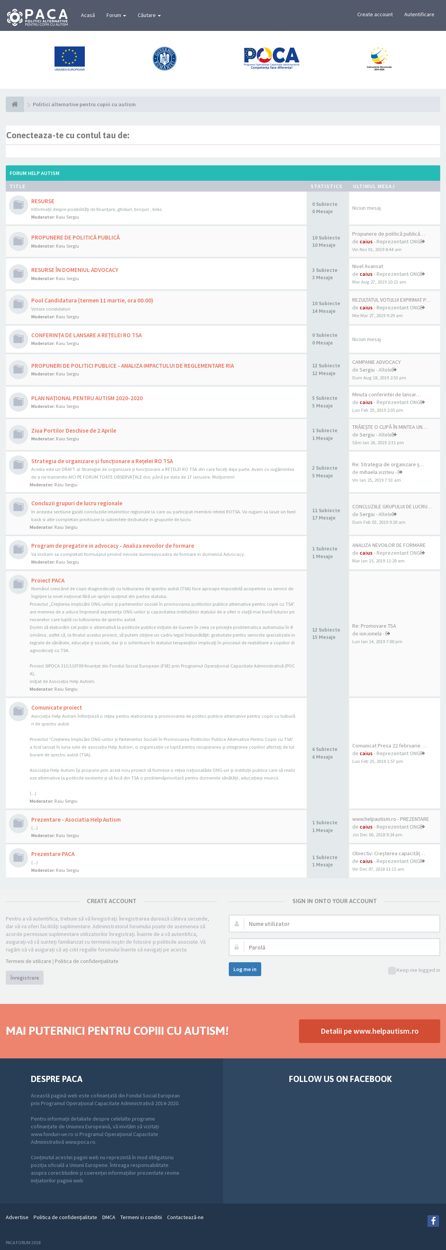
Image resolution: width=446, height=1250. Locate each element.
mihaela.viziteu (377, 472)
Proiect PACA (47, 580)
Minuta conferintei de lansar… (386, 394)
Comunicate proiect (56, 707)
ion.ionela (371, 633)
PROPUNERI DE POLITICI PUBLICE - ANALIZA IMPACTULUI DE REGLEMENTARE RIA (132, 365)
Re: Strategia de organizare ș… (388, 464)
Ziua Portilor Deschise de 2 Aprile (73, 430)
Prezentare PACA (52, 854)
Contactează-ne (185, 1217)
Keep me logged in (414, 970)
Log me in (245, 969)
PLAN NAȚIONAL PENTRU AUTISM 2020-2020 (87, 398)
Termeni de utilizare (28, 961)
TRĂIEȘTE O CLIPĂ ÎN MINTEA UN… (389, 426)
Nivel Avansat (367, 266)
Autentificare (419, 14)
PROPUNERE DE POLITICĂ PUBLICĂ (75, 237)
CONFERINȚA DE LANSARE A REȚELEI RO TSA (86, 335)
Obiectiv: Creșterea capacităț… (388, 853)
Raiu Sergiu (67, 217)
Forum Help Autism (34, 173)
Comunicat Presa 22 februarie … (389, 745)
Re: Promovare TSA (374, 625)
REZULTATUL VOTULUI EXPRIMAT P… (391, 299)
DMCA (108, 1217)
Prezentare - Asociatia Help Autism (76, 819)
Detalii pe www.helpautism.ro (370, 1031)
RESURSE (42, 201)
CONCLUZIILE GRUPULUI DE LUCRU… (392, 506)
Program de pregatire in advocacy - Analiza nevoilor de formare (112, 545)
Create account (375, 14)
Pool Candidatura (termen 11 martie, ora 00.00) (92, 300)
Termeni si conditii (141, 1217)
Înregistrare (24, 977)
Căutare (149, 15)
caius (366, 241)
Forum (116, 15)
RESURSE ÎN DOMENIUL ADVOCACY (74, 269)
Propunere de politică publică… (388, 233)
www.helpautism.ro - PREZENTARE (390, 818)
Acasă (88, 15)
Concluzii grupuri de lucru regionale (76, 503)
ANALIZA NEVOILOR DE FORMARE (389, 545)
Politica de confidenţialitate (86, 961)
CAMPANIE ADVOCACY (376, 361)
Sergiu (367, 369)
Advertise (17, 1217)
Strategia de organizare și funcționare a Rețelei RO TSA (102, 461)
